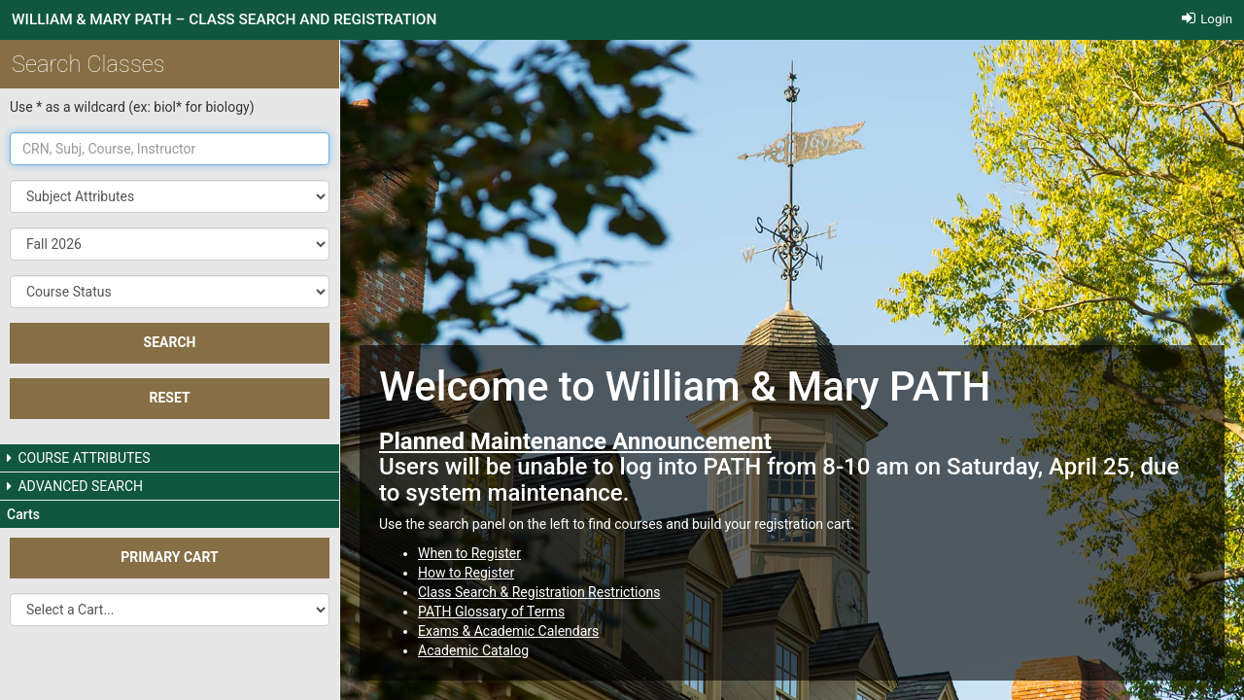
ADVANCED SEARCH (75, 486)
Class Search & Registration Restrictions (539, 592)
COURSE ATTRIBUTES (79, 458)
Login (1207, 19)
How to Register (466, 572)
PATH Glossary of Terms (491, 611)
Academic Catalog (473, 650)
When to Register (469, 553)
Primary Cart (169, 557)
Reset (169, 397)
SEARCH (170, 342)
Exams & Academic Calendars (508, 631)
